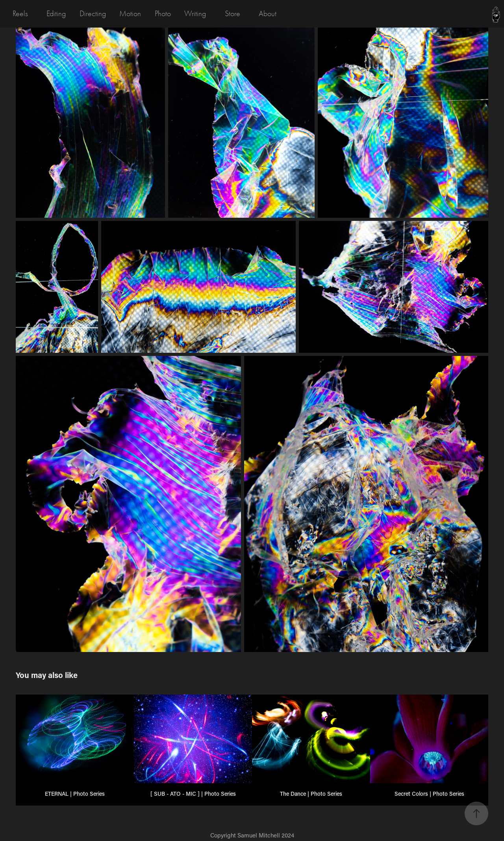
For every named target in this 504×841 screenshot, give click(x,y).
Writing (195, 13)
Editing (56, 13)
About (267, 13)
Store (232, 13)
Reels (20, 13)
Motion (130, 13)
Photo (163, 13)
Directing (93, 13)
